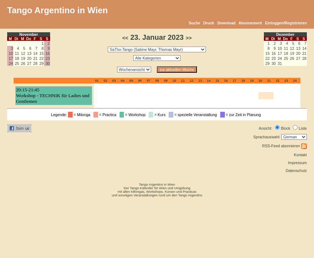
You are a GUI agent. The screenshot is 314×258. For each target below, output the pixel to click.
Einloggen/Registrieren (286, 23)
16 (47, 53)
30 (47, 63)
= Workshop (134, 115)
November (28, 34)
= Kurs (158, 115)
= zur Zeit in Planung (241, 115)
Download (226, 23)
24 (11, 63)
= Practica (105, 115)
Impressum (297, 163)
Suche (194, 23)
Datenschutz (296, 170)
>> (189, 38)
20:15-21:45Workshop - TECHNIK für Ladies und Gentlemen (53, 95)
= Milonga (80, 115)
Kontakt (300, 155)
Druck (208, 23)
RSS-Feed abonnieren (284, 146)
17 (11, 58)
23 (47, 58)
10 (11, 53)
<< (125, 38)
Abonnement (250, 23)
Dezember (285, 34)
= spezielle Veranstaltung (194, 115)
